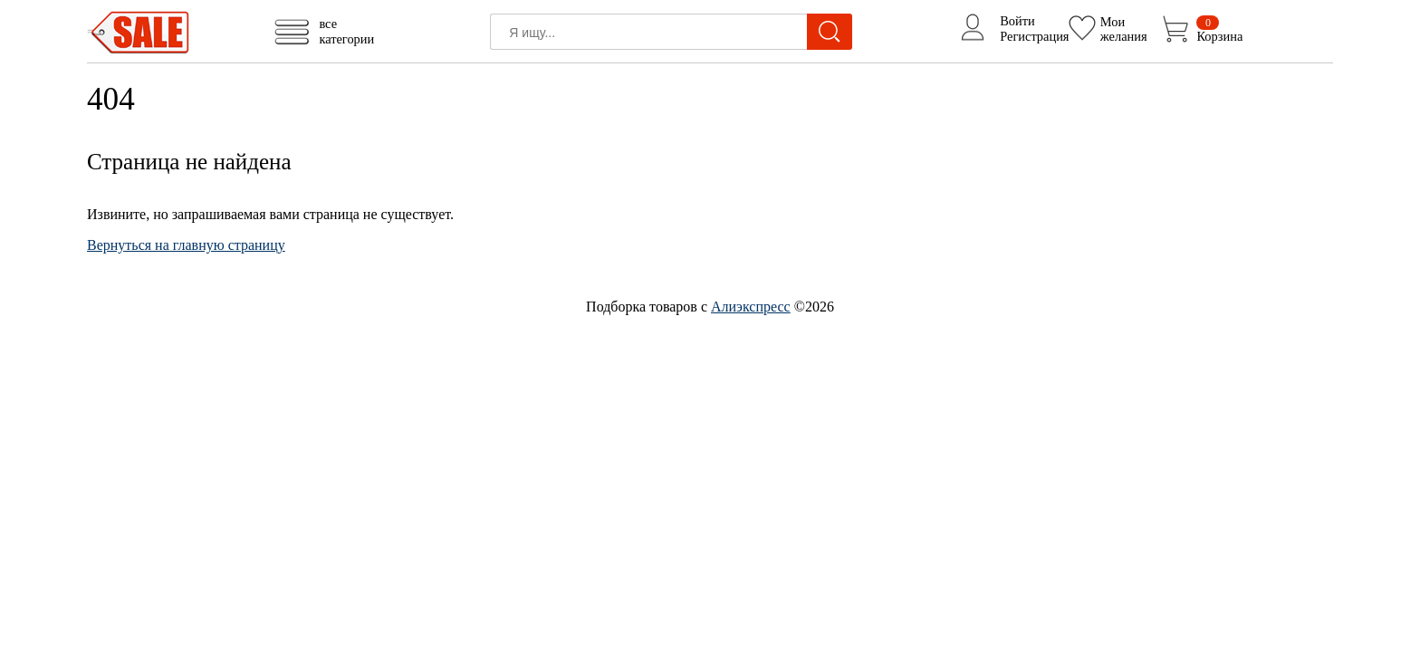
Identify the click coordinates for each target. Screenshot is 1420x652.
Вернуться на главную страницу (186, 245)
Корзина (1219, 29)
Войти (1017, 21)
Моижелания (1123, 28)
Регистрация (1034, 36)
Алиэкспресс (751, 306)
